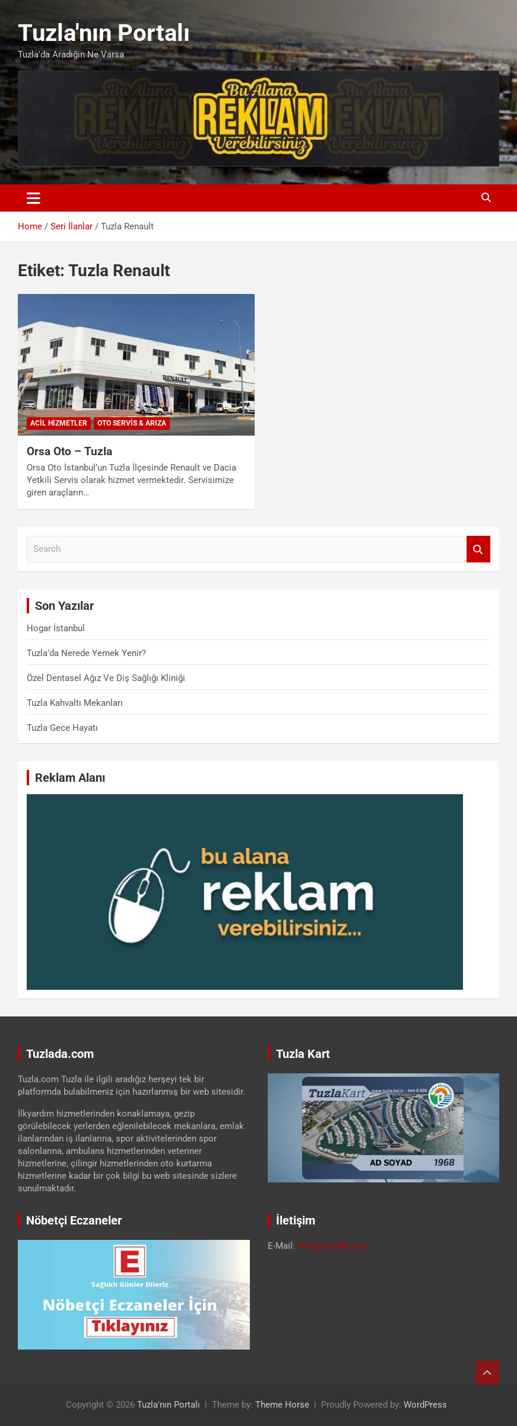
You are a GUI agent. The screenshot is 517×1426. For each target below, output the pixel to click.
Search (478, 549)
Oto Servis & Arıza (131, 423)
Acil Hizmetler (58, 423)
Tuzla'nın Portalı (104, 33)
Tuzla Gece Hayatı (62, 727)
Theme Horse (282, 1404)
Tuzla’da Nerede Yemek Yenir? (86, 653)
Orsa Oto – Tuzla (69, 451)
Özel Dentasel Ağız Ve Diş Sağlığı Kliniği (106, 678)
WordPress (425, 1404)
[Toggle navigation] (33, 198)
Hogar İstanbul (56, 628)
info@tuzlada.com (333, 1245)
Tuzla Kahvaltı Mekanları (75, 703)
